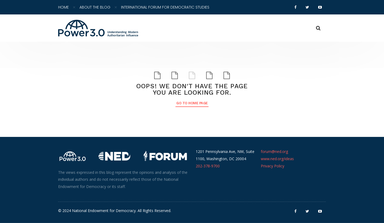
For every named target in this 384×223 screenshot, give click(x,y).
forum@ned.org (274, 151)
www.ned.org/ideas (277, 158)
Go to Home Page (192, 103)
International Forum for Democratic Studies (165, 7)
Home (63, 7)
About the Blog (94, 7)
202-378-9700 (208, 165)
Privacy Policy (272, 165)
